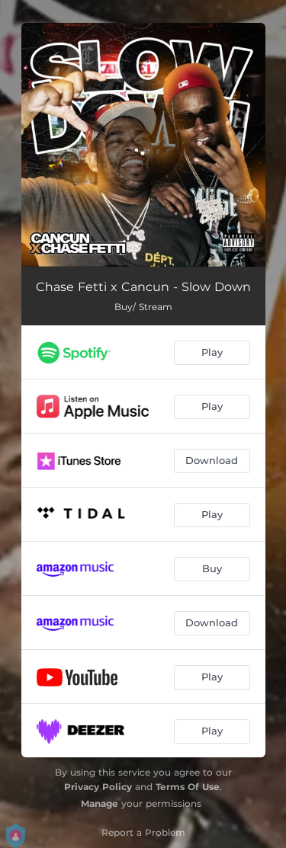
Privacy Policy (98, 786)
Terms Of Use (188, 786)
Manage (99, 803)
